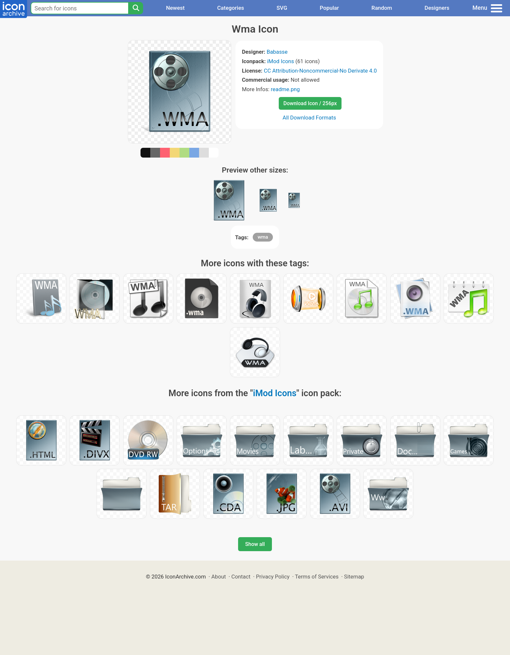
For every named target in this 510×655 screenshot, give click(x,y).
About (218, 576)
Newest (175, 8)
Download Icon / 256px (310, 103)
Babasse (277, 52)
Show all (255, 544)
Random (381, 8)
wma (263, 237)
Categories (230, 8)
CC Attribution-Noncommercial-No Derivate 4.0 (320, 70)
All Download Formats (309, 117)
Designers (436, 8)
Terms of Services (317, 576)
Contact (240, 576)
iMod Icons (280, 61)
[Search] (135, 8)
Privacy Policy (272, 576)
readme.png (285, 89)
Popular (329, 8)
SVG (281, 8)
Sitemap (354, 576)
